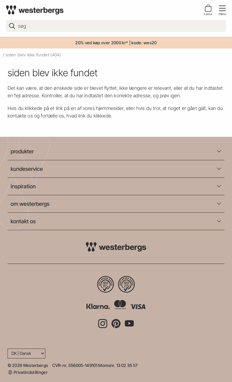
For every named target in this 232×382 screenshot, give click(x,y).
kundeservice (27, 169)
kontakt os (23, 221)
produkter (22, 151)
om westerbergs (30, 204)
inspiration (23, 186)
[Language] (26, 354)
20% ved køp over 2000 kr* (101, 42)
